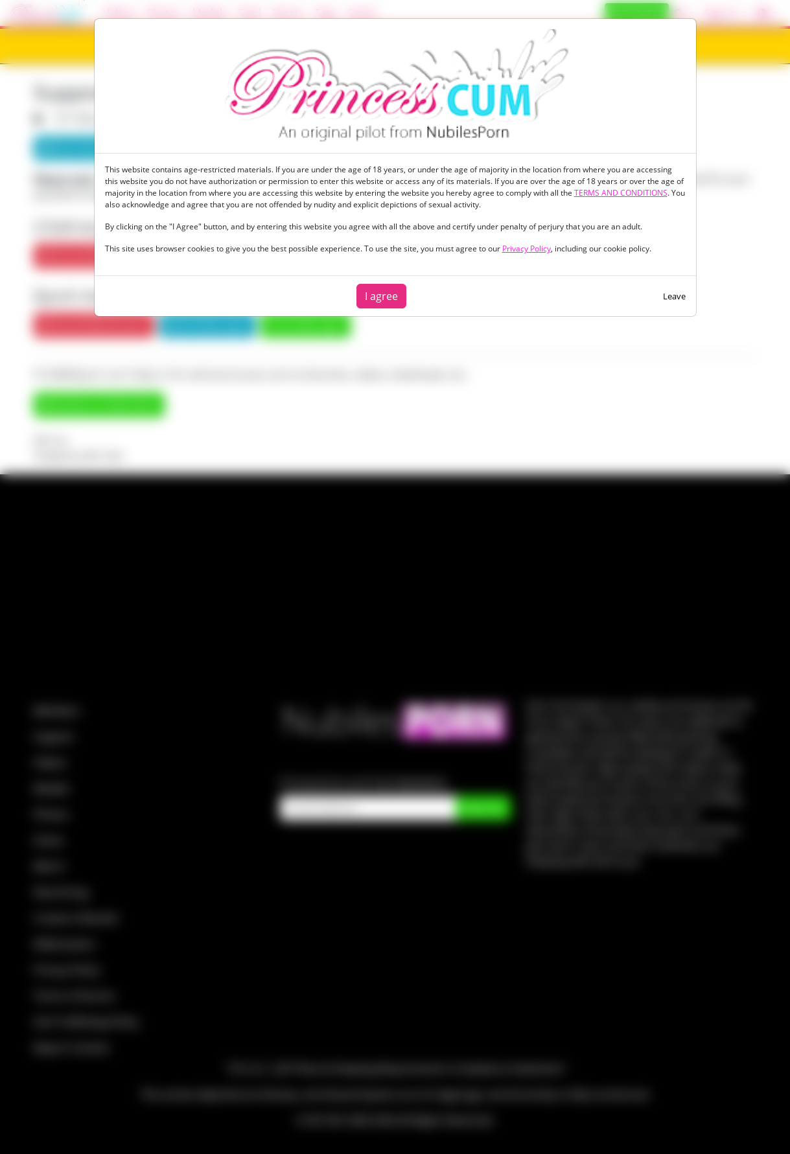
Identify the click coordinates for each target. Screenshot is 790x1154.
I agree (381, 296)
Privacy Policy (526, 248)
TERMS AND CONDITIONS (621, 192)
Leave (674, 296)
